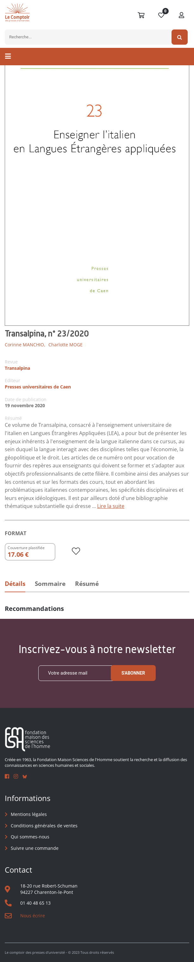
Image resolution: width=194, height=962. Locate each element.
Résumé (87, 584)
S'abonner (133, 673)
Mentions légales (29, 814)
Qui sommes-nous (30, 837)
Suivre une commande (35, 848)
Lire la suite (110, 506)
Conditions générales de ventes (44, 826)
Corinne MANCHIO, (25, 345)
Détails (15, 584)
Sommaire (50, 584)
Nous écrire (32, 916)
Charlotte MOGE (65, 345)
